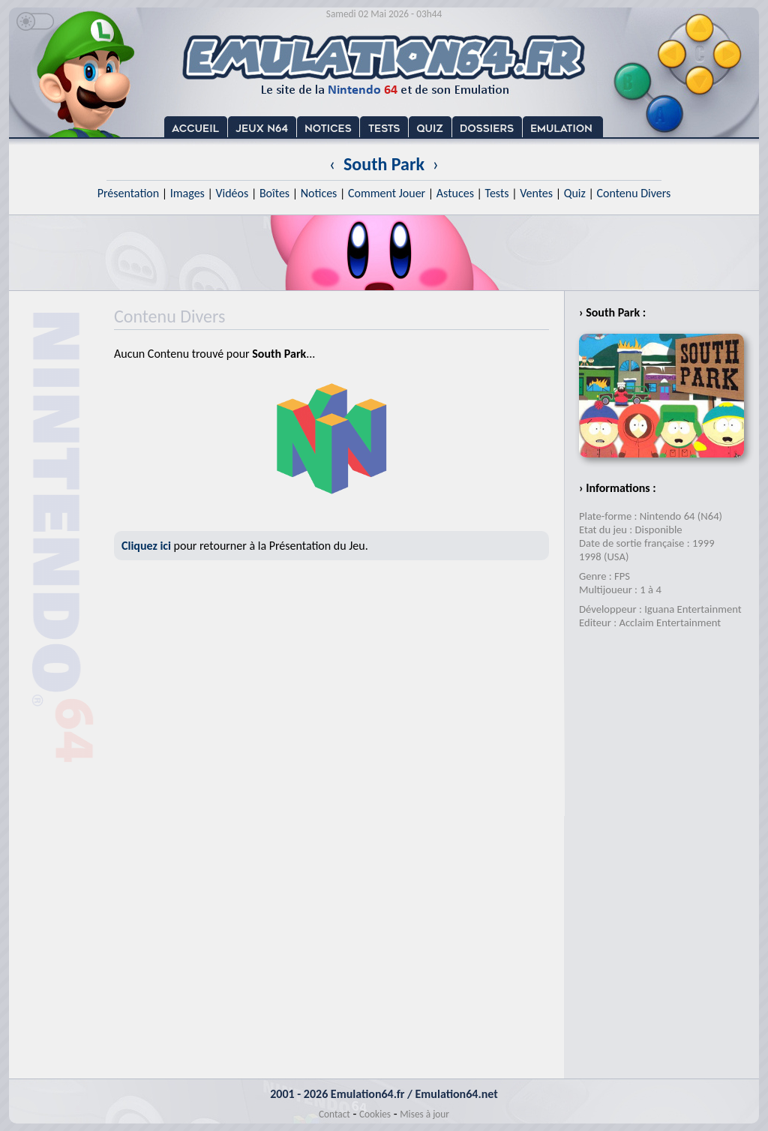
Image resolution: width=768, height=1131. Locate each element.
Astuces (455, 193)
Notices (319, 193)
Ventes (536, 193)
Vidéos (231, 193)
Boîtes (275, 193)
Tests (497, 193)
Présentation (129, 193)
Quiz (575, 193)
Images (187, 193)
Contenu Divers (633, 193)
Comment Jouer (386, 193)
